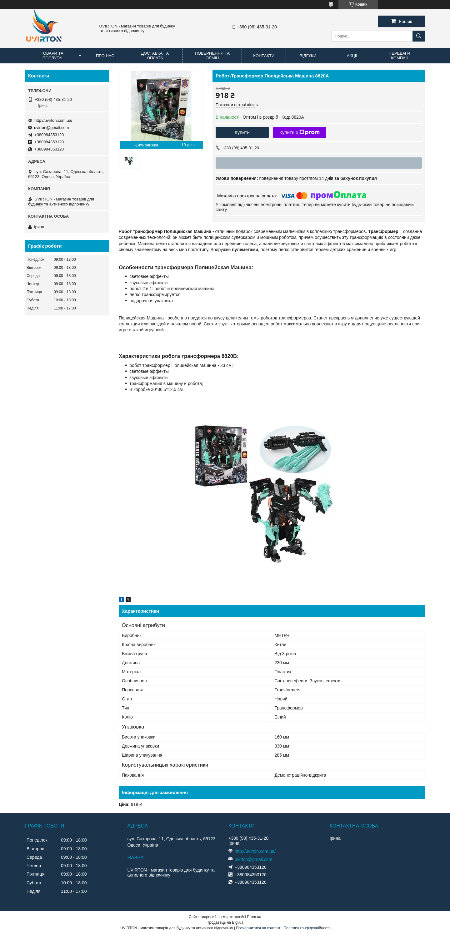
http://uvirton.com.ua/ (53, 120)
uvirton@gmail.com (51, 127)
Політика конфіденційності (306, 928)
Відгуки (308, 55)
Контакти (263, 55)
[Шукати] (418, 36)
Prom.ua (254, 917)
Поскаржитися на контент (258, 928)
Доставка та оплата (155, 55)
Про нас (105, 55)
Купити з (299, 132)
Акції (352, 55)
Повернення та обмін (212, 55)
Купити (242, 132)
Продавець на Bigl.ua (225, 922)
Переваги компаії (399, 55)
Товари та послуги (52, 55)
